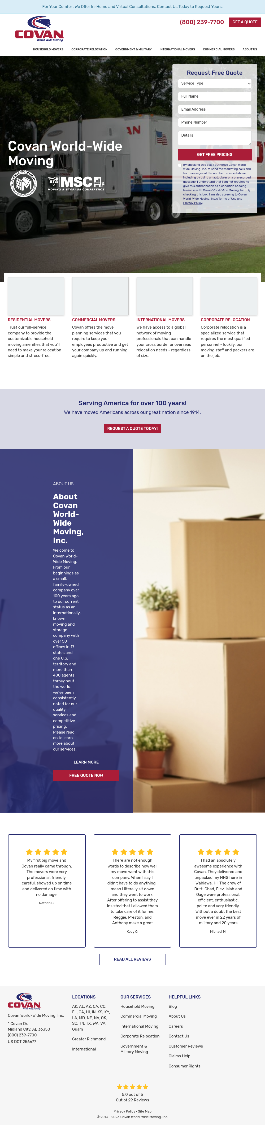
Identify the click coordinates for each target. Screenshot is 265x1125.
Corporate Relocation (140, 1036)
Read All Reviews (132, 959)
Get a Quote (245, 22)
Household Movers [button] (48, 49)
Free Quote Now (86, 775)
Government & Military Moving (134, 1049)
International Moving (139, 1026)
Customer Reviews (186, 1046)
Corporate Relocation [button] (89, 49)
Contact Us (179, 1036)
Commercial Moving (138, 1016)
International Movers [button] (177, 49)
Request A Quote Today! (132, 428)
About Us (177, 1016)
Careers (176, 1026)
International (84, 1049)
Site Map (144, 1111)
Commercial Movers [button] (218, 49)
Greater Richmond (89, 1039)
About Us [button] (250, 49)
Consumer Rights (185, 1066)
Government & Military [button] (133, 49)
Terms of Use (228, 198)
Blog (173, 1006)
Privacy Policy (192, 203)
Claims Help (179, 1056)
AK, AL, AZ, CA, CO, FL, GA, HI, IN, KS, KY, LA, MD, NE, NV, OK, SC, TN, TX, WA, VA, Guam (91, 1018)
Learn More (86, 762)
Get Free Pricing (215, 154)
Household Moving (137, 1006)
